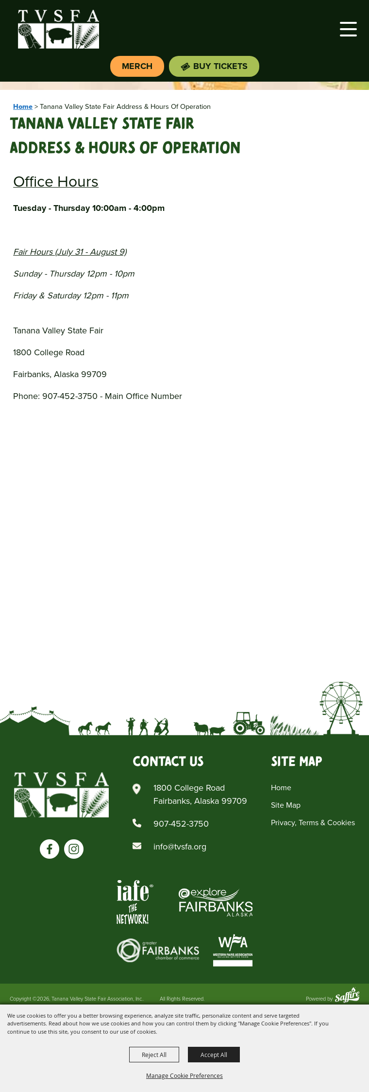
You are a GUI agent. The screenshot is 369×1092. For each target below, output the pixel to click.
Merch (137, 66)
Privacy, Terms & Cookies (313, 822)
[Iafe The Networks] (135, 902)
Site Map (286, 805)
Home (23, 106)
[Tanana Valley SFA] (61, 794)
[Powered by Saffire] (347, 996)
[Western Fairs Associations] (232, 950)
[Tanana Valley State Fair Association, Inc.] (58, 29)
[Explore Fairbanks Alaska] (215, 902)
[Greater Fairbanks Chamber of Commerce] (158, 950)
